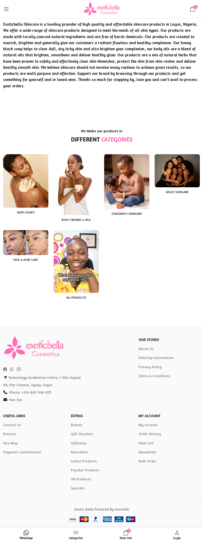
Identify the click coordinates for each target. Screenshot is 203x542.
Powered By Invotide (112, 509)
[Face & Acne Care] (26, 243)
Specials (77, 488)
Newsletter (147, 452)
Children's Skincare (127, 214)
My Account (148, 424)
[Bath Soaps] (26, 181)
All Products (76, 297)
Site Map (10, 443)
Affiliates (78, 443)
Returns (9, 433)
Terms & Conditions (154, 376)
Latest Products (84, 461)
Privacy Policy (150, 367)
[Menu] (6, 9)
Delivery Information (156, 357)
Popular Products (85, 470)
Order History (150, 433)
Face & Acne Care (25, 260)
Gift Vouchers (82, 433)
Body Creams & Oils (76, 220)
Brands (76, 424)
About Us (146, 348)
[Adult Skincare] (177, 171)
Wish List (146, 443)
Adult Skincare (177, 192)
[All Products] (76, 261)
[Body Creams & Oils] (76, 184)
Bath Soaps (26, 212)
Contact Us (12, 424)
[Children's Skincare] (127, 181)
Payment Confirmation (22, 452)
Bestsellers (79, 452)
